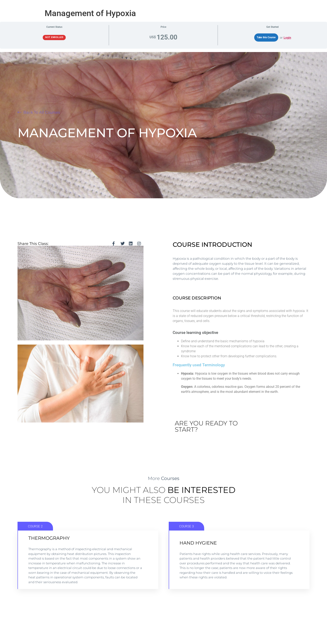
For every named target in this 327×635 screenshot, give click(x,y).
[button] (39, 112)
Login (287, 37)
